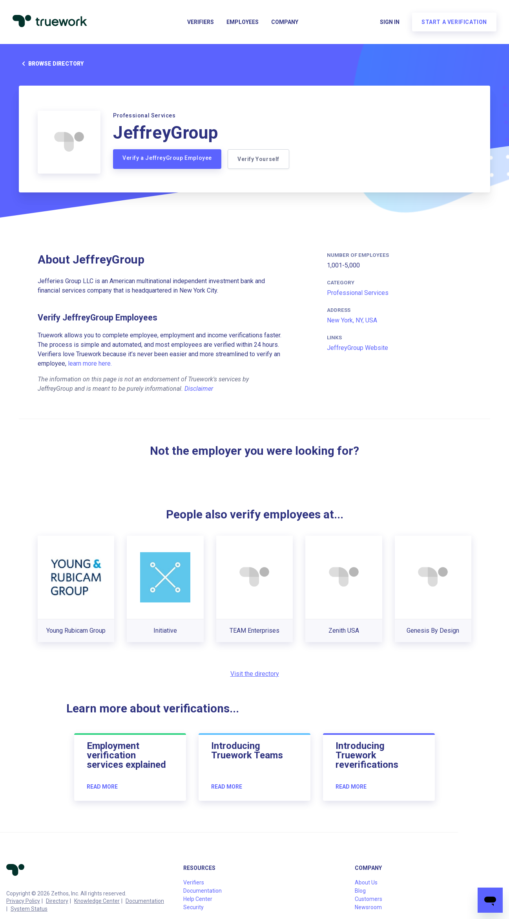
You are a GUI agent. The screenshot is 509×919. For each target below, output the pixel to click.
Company (284, 22)
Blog (360, 891)
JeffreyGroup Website (357, 347)
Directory (57, 901)
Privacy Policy (23, 901)
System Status (29, 909)
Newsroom (368, 907)
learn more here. (90, 363)
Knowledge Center (97, 901)
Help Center (197, 899)
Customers (368, 899)
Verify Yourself (258, 159)
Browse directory (51, 63)
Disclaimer (198, 388)
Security (193, 907)
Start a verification (454, 22)
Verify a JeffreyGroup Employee (167, 158)
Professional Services (358, 293)
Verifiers (200, 22)
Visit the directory (254, 673)
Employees (242, 22)
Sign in (390, 22)
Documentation (145, 901)
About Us (366, 882)
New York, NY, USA (352, 320)
